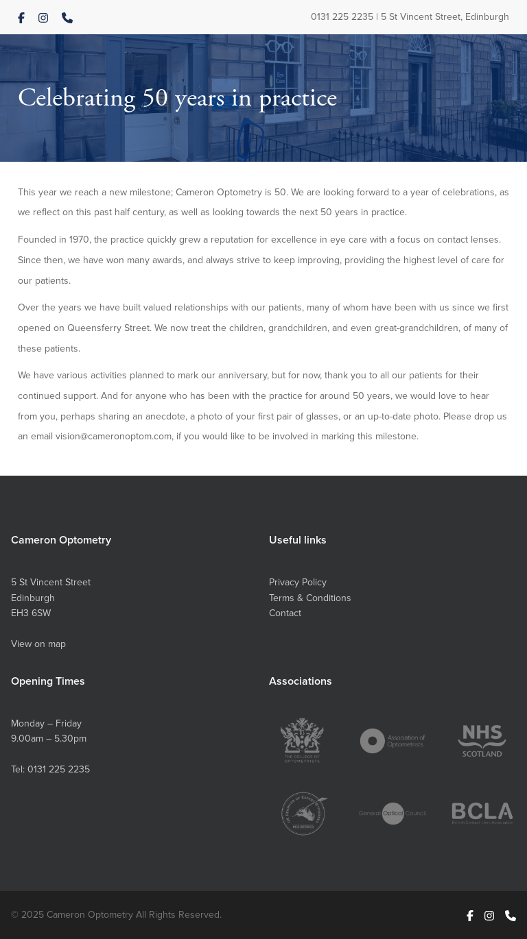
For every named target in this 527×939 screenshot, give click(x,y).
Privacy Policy (298, 582)
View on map (38, 643)
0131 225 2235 (342, 16)
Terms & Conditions (310, 598)
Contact (285, 613)
